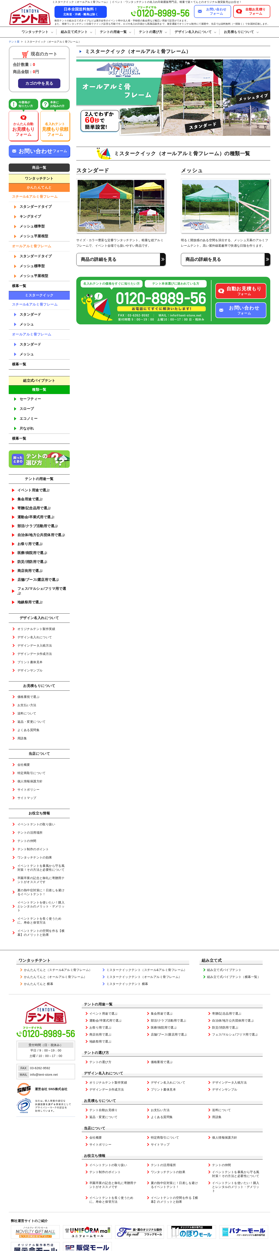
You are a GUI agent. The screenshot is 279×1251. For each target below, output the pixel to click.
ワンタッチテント (35, 960)
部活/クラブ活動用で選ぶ (37, 526)
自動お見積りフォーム (255, 11)
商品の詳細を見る (98, 259)
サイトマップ (26, 798)
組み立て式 (212, 960)
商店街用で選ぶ (30, 571)
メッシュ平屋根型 (34, 236)
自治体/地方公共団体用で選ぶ (41, 535)
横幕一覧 (19, 286)
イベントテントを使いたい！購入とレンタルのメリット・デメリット (41, 906)
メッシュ (27, 324)
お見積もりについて (100, 1101)
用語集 (22, 738)
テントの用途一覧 (98, 1004)
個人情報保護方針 (30, 781)
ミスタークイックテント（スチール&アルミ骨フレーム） (146, 970)
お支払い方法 (26, 705)
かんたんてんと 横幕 (38, 984)
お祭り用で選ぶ (30, 544)
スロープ (27, 409)
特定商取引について (31, 773)
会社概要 (23, 764)
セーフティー (30, 399)
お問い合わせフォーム (216, 11)
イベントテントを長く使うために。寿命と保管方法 (39, 920)
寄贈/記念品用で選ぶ (34, 508)
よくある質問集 (28, 730)
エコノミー (28, 418)
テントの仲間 (26, 841)
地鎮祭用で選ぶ (30, 602)
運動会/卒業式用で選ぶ (35, 517)
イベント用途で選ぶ (33, 490)
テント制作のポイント (33, 849)
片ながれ (27, 428)
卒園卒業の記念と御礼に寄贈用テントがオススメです (41, 880)
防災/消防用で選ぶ (32, 562)
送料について (26, 713)
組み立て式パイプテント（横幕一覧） (233, 977)
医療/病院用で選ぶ (32, 553)
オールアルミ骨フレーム (31, 246)
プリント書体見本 (30, 662)
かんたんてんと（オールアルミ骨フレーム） (55, 977)
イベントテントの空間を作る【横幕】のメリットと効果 (41, 932)
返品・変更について (31, 721)
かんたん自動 (23, 129)
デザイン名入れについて (34, 637)
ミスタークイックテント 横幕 (127, 984)
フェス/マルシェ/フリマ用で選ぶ (41, 591)
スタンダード (30, 314)
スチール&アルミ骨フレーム (35, 196)
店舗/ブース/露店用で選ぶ (38, 580)
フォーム (244, 291)
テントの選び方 (96, 1053)
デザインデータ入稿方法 (34, 645)
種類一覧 (39, 389)
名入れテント (55, 129)
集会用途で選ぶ (30, 499)
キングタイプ (30, 216)
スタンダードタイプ (36, 206)
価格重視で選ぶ (28, 697)
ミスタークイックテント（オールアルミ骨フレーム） (144, 977)
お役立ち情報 (94, 1156)
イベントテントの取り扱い (36, 824)
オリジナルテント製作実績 (36, 629)
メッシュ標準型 (32, 226)
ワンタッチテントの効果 (34, 857)
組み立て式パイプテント (224, 970)
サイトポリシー (28, 789)
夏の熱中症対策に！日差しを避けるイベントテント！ (41, 892)
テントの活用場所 (30, 832)
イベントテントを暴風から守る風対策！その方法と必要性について (41, 867)
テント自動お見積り (103, 1110)
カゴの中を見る (39, 83)
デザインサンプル (30, 670)
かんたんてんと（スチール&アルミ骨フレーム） (58, 970)
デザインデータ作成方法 (34, 654)
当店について (94, 1128)
